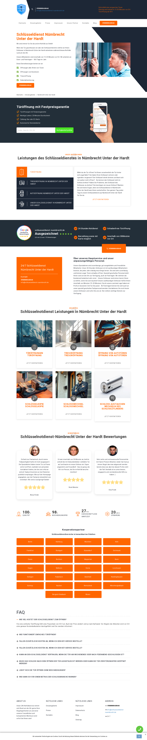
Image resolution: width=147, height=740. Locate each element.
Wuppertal (88, 559)
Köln (116, 542)
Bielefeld (88, 577)
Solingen (30, 577)
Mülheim (59, 568)
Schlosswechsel (73, 404)
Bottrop (30, 585)
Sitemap (79, 720)
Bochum (59, 559)
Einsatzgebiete (35, 23)
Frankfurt (30, 550)
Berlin (30, 542)
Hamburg (59, 542)
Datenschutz (80, 710)
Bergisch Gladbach (59, 594)
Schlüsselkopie (34, 404)
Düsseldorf (88, 550)
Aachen (59, 585)
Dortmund (116, 550)
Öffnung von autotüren (112, 355)
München (88, 542)
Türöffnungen (34, 353)
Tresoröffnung (73, 353)
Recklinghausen (117, 577)
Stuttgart (59, 550)
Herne (88, 568)
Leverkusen (117, 568)
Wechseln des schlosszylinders (112, 407)
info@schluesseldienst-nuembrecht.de (50, 10)
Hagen (30, 568)
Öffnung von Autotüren (112, 353)
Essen (30, 559)
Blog (94, 23)
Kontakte (85, 23)
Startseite (22, 23)
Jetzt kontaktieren (100, 199)
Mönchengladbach (116, 585)
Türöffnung (34, 355)
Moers (88, 594)
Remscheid (88, 585)
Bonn (117, 559)
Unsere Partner (72, 23)
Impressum (58, 23)
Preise (47, 23)
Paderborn (59, 577)
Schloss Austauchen (112, 404)
